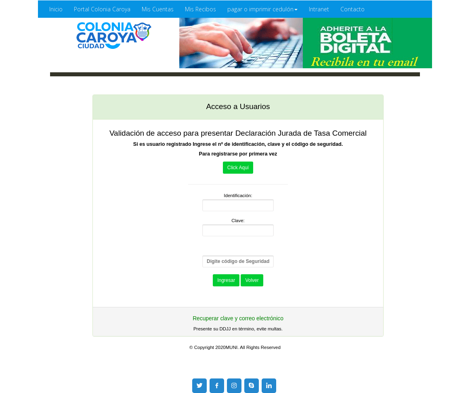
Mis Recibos (200, 9)
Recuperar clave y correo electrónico (238, 318)
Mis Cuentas (158, 9)
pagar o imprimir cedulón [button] (262, 9)
